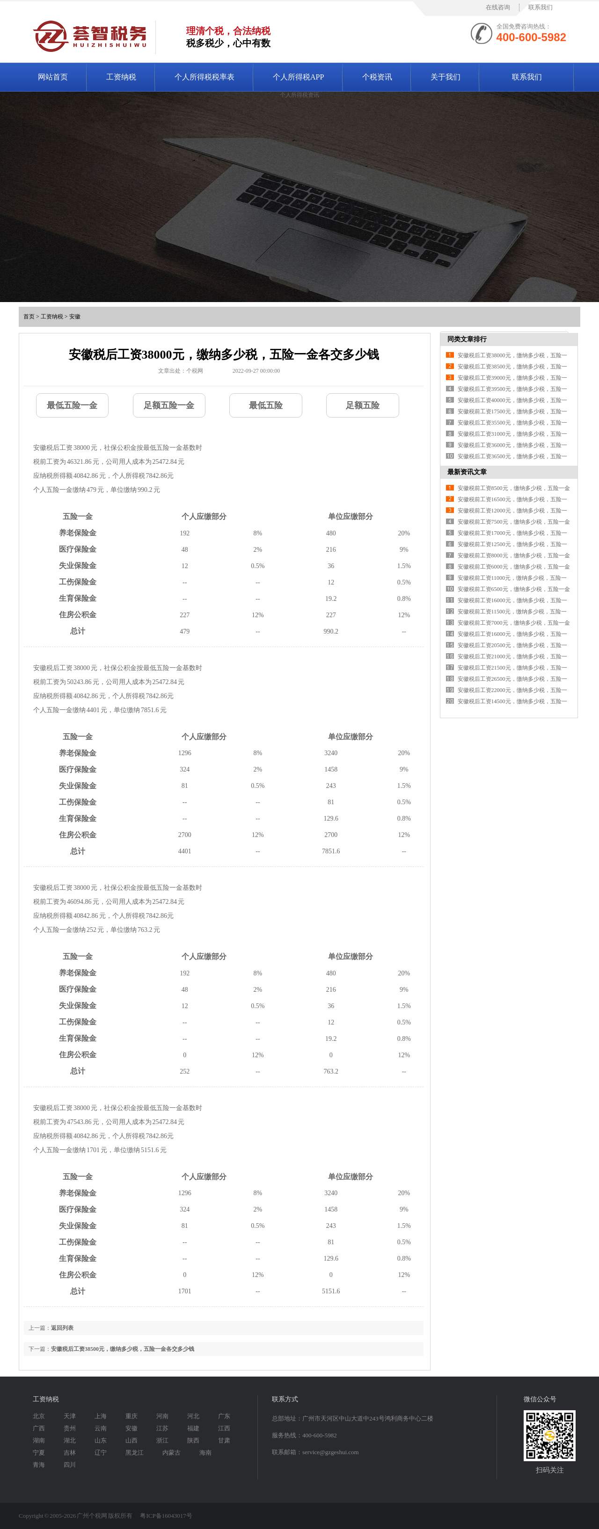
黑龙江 (134, 1452)
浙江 (162, 1440)
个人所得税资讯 (299, 95)
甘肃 (224, 1440)
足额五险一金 (169, 405)
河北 (193, 1416)
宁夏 (39, 1452)
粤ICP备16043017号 (166, 1515)
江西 (224, 1428)
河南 (162, 1416)
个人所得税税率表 (204, 77)
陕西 (193, 1440)
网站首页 (53, 77)
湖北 (70, 1440)
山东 (101, 1440)
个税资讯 (377, 77)
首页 (29, 316)
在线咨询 (498, 7)
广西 (39, 1428)
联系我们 (540, 7)
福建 (193, 1428)
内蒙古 (171, 1452)
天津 (70, 1416)
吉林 (70, 1452)
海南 (205, 1452)
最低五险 (266, 405)
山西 (131, 1440)
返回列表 (62, 1328)
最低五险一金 (72, 405)
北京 (39, 1416)
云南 (101, 1428)
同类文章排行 (467, 339)
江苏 (162, 1428)
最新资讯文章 (467, 472)
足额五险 (363, 405)
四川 (70, 1464)
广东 (224, 1416)
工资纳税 (121, 77)
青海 (39, 1464)
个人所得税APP (298, 77)
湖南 (39, 1440)
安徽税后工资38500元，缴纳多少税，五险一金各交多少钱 (122, 1349)
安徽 (74, 316)
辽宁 (101, 1452)
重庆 (131, 1416)
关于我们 (445, 77)
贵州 (70, 1428)
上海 (101, 1416)
